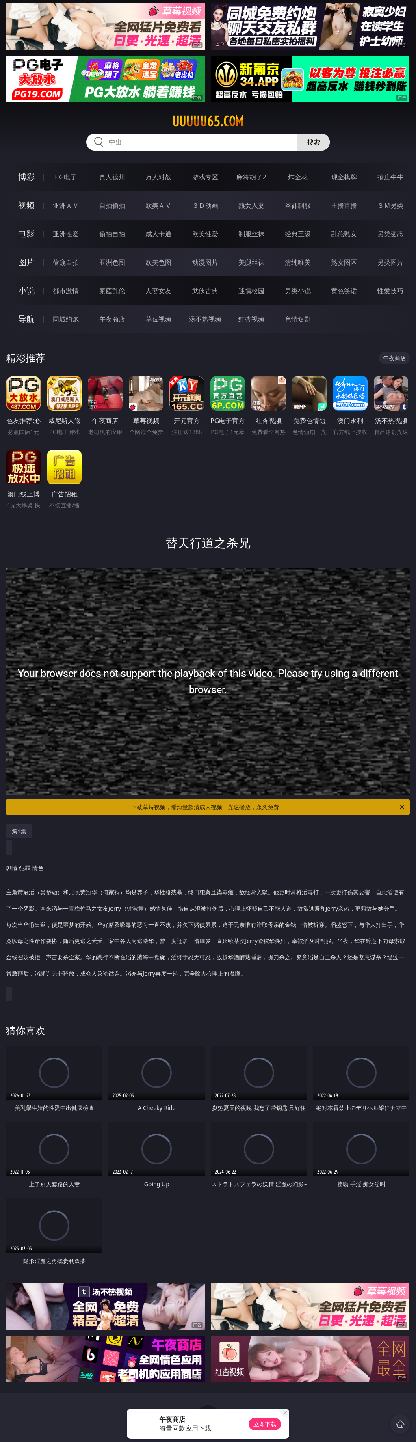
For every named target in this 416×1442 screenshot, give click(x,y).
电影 (26, 233)
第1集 (19, 831)
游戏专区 (205, 177)
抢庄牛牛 (390, 177)
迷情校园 (251, 290)
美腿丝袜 (251, 262)
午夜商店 (112, 319)
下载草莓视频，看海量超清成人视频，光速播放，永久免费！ (268, 807)
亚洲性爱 (66, 233)
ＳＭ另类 (390, 205)
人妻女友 (158, 290)
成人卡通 (158, 233)
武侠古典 (205, 290)
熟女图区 (344, 262)
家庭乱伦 (112, 290)
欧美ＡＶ (158, 205)
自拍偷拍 (112, 205)
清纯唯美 (298, 262)
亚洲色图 (112, 262)
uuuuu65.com (207, 121)
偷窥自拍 (66, 262)
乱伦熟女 (344, 233)
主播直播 (344, 205)
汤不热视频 (205, 319)
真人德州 (112, 177)
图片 (26, 262)
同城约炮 (66, 319)
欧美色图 (158, 262)
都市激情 (66, 290)
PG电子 (65, 177)
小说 (26, 290)
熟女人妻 (251, 205)
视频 (26, 205)
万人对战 (158, 177)
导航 (26, 318)
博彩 (26, 176)
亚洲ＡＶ (66, 205)
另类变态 (390, 233)
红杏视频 (251, 319)
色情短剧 (298, 319)
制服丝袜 (251, 233)
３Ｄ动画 (205, 205)
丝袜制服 (298, 205)
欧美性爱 (205, 233)
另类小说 (298, 290)
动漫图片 (205, 262)
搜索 (313, 142)
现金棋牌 (344, 177)
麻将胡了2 (251, 177)
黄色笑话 (344, 290)
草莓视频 (158, 319)
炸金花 (298, 177)
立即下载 (265, 1424)
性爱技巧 (390, 290)
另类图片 (390, 262)
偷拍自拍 (112, 233)
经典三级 (298, 233)
